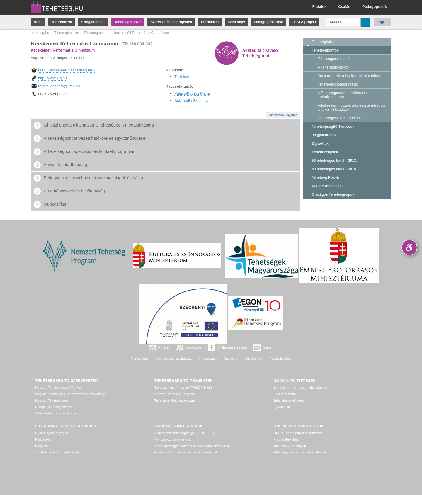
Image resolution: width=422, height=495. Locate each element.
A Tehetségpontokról (334, 67)
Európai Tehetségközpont (53, 407)
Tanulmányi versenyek (289, 446)
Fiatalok (319, 6)
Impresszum (208, 358)
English (382, 22)
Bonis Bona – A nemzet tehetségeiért (300, 387)
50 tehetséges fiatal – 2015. (334, 169)
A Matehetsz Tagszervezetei (55, 413)
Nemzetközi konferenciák (172, 439)
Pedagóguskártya (268, 22)
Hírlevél (163, 347)
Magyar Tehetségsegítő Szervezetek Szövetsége (70, 394)
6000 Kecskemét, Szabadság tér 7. (67, 70)
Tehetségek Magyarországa (174, 400)
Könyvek (41, 446)
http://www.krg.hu (52, 78)
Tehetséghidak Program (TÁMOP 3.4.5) (183, 387)
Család (344, 6)
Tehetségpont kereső (334, 59)
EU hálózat (210, 22)
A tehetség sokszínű (232, 347)
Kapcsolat (231, 358)
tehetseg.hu (40, 33)
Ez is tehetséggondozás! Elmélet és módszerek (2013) (194, 446)
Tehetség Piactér (326, 177)
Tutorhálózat (61, 22)
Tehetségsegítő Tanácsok (333, 126)
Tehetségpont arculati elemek (340, 118)
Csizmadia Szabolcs (191, 100)
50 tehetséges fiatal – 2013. (334, 160)
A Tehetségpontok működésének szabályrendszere (343, 95)
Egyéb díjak (281, 407)
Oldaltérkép (253, 358)
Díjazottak (320, 143)
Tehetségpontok (96, 33)
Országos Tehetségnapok (333, 194)
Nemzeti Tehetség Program (174, 394)
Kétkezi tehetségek (327, 186)
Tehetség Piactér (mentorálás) (57, 452)
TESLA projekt (304, 22)
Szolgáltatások (93, 22)
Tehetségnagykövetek (289, 400)
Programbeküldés (286, 439)
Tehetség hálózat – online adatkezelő (300, 452)
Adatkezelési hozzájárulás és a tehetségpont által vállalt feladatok (352, 107)
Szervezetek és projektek (171, 22)
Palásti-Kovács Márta (192, 93)
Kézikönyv (236, 22)
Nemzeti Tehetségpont (51, 400)
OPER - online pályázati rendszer (297, 433)
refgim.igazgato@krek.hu (59, 86)
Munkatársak (140, 358)
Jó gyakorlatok (324, 135)
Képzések (42, 439)
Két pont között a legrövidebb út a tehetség (351, 76)
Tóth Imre (182, 76)
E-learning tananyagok (51, 433)
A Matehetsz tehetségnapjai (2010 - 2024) (184, 433)
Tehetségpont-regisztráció (338, 84)
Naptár (268, 347)
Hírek (38, 22)
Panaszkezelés (280, 358)
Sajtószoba (193, 347)
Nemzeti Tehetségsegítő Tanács (58, 387)
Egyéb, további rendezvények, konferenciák (186, 452)
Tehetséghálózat (128, 22)
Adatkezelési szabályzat (173, 358)
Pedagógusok (374, 6)
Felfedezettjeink (325, 152)
